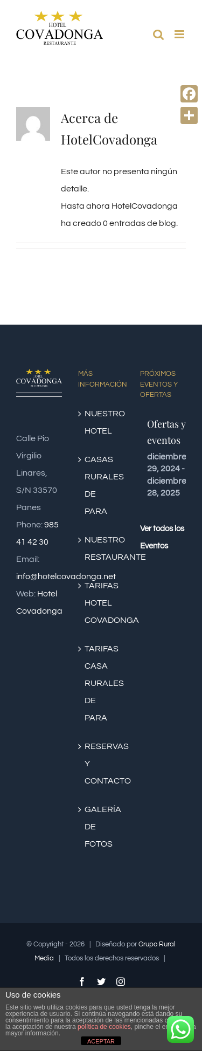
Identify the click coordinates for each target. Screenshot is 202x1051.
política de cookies (104, 1027)
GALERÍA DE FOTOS (102, 826)
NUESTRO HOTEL (102, 422)
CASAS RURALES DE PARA (102, 485)
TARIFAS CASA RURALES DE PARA (102, 683)
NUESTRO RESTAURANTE (102, 548)
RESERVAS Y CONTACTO (102, 763)
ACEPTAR (101, 1041)
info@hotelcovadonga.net (66, 576)
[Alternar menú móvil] (180, 34)
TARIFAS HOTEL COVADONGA (102, 602)
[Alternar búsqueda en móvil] (158, 34)
